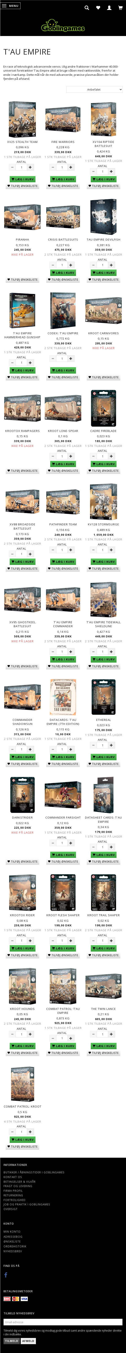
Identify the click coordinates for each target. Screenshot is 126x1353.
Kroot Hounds (22, 1009)
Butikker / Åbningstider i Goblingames (34, 1172)
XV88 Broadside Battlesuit (22, 526)
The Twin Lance (103, 1009)
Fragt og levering (18, 1186)
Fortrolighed (15, 1200)
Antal (21, 162)
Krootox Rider (22, 915)
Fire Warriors (63, 142)
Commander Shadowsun (23, 722)
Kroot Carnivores (103, 333)
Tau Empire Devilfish (103, 239)
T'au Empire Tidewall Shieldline (104, 624)
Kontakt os (13, 1177)
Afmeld (28, 1341)
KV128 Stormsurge (103, 524)
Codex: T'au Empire (63, 333)
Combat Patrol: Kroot (22, 1106)
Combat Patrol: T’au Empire (63, 1011)
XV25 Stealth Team (22, 142)
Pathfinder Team (63, 524)
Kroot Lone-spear (63, 431)
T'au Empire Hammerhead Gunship (22, 335)
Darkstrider (22, 817)
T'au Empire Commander (63, 624)
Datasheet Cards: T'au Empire (103, 819)
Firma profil (13, 1190)
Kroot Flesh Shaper (63, 915)
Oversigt (11, 1209)
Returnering (13, 1195)
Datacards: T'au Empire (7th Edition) (63, 722)
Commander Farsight (63, 817)
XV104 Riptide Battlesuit (103, 144)
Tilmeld (11, 1341)
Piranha (22, 239)
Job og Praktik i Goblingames (27, 1204)
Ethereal (103, 720)
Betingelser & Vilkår (20, 1181)
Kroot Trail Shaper (103, 915)
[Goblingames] (63, 24)
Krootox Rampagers (22, 431)
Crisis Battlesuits (63, 239)
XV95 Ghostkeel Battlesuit (22, 624)
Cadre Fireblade (103, 431)
